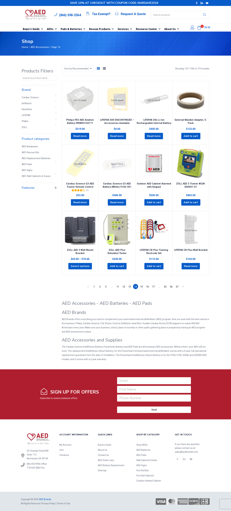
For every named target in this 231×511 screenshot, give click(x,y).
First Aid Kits (142, 470)
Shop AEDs (142, 445)
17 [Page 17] (153, 286)
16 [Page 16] (147, 286)
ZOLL (24, 127)
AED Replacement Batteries (36, 158)
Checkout (64, 455)
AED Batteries (143, 450)
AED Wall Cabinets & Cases (36, 176)
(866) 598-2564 (70, 15)
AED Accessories (40, 47)
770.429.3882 (34, 467)
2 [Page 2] (100, 286)
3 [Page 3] (106, 286)
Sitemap (102, 470)
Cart (61, 450)
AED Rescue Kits (30, 152)
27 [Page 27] (177, 286)
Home (25, 47)
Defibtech (27, 103)
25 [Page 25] (165, 286)
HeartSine (27, 109)
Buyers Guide (104, 445)
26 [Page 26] (171, 286)
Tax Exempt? (101, 14)
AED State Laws (106, 460)
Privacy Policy (48, 503)
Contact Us (103, 455)
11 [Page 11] (117, 286)
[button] (199, 28)
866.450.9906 (34, 464)
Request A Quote (133, 14)
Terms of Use (63, 503)
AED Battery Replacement (111, 465)
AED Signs (27, 170)
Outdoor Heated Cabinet (148, 480)
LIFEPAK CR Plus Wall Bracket (191, 250)
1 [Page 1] (94, 286)
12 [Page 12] (123, 286)
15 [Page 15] (141, 286)
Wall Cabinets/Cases (146, 460)
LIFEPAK (26, 115)
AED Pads (27, 164)
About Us (102, 450)
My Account (65, 445)
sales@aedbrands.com (186, 452)
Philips (25, 121)
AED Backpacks (30, 146)
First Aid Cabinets (145, 475)
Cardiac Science (30, 97)
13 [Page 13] (129, 286)
